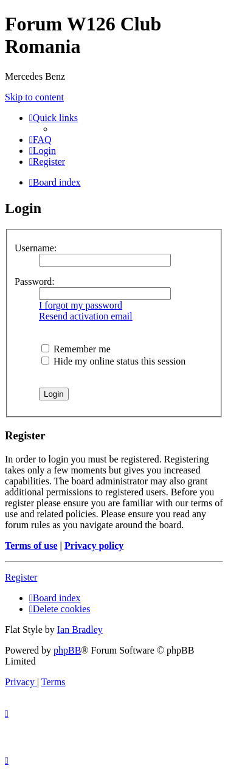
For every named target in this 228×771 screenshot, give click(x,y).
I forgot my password (80, 305)
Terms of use (31, 545)
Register (21, 577)
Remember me (76, 349)
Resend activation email (86, 316)
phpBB (67, 650)
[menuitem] (40, 139)
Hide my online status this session (113, 361)
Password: (35, 281)
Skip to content (34, 97)
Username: (36, 248)
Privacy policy (93, 545)
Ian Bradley (80, 629)
